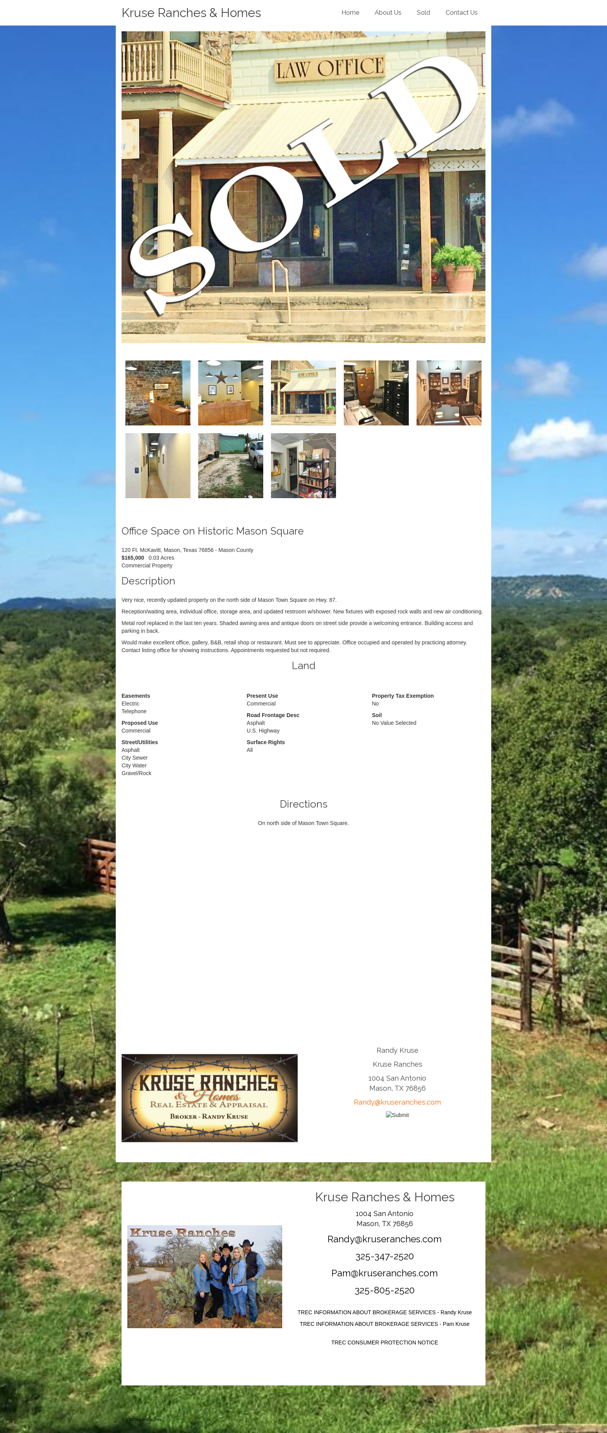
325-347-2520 (384, 1256)
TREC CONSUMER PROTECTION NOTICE (384, 1342)
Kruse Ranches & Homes (191, 12)
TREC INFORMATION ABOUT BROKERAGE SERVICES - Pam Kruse (385, 1324)
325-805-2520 (385, 1290)
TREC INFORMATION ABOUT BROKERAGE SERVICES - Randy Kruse (385, 1312)
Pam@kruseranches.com (384, 1273)
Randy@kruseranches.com (397, 1102)
